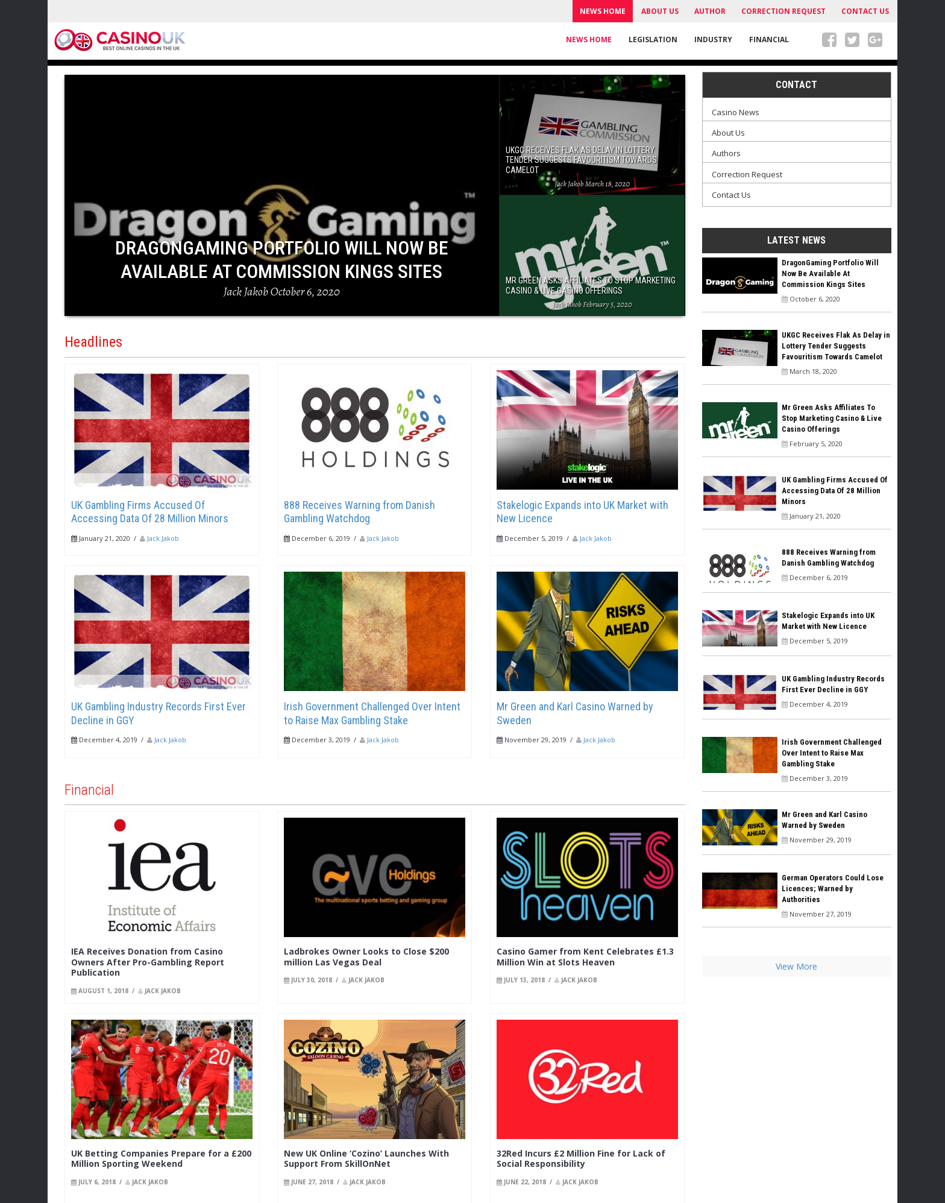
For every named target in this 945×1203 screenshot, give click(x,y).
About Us (660, 11)
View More (796, 966)
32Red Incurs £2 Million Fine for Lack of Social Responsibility (581, 1159)
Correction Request (783, 11)
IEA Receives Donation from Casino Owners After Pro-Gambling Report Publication (147, 962)
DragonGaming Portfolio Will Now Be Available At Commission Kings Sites (830, 273)
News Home (603, 11)
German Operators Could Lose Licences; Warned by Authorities (833, 888)
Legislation (653, 39)
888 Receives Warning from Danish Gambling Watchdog (359, 512)
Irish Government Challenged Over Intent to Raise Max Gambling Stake (372, 713)
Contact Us (865, 11)
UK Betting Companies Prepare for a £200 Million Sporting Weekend (161, 1159)
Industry (713, 39)
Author (710, 11)
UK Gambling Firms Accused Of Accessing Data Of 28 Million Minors (149, 512)
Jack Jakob (163, 538)
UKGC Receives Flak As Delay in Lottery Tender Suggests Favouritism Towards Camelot (836, 345)
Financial (769, 39)
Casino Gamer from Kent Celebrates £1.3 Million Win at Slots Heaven (585, 957)
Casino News (735, 112)
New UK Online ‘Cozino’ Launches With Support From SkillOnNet (366, 1159)
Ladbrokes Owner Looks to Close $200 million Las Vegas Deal (366, 957)
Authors (726, 153)
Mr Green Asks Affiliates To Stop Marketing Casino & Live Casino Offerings (832, 418)
